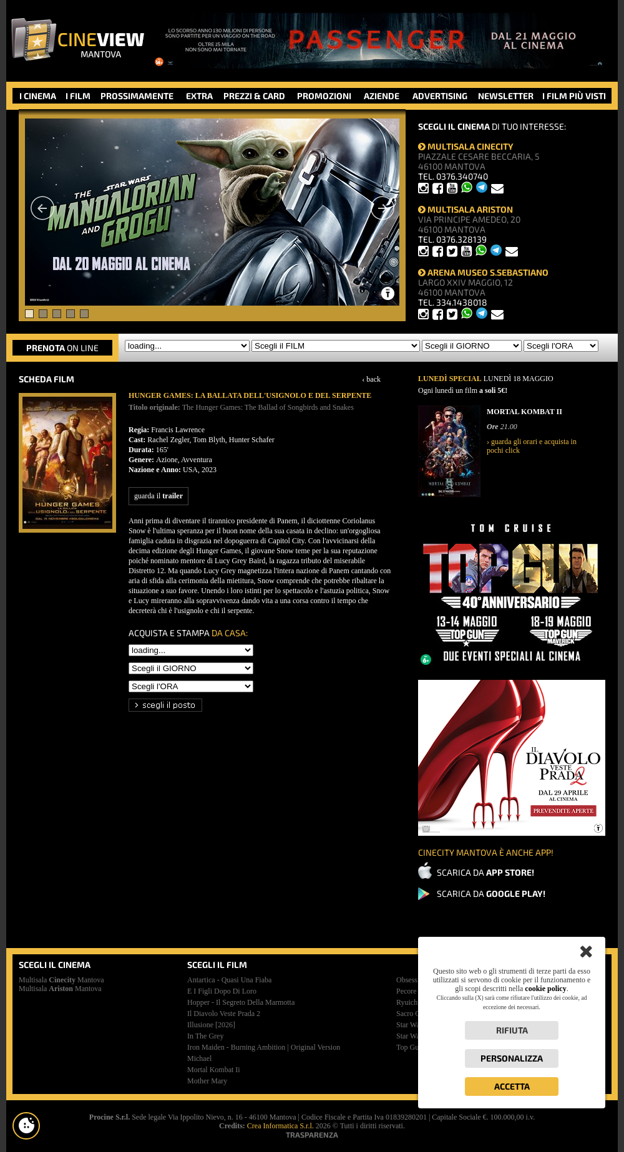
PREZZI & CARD (254, 95)
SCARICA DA (485, 872)
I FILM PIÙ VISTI (574, 95)
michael (199, 1058)
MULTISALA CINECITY (466, 146)
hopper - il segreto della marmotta (241, 1002)
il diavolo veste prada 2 (223, 1013)
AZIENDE (381, 95)
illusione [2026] (211, 1024)
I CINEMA (37, 95)
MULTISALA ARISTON (465, 209)
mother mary (207, 1081)
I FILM (78, 95)
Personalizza (511, 1058)
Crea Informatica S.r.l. (280, 1125)
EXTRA (199, 95)
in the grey (205, 1036)
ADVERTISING (439, 95)
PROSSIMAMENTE (136, 95)
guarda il (158, 495)
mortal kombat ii (213, 1069)
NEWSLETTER (506, 95)
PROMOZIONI (324, 95)
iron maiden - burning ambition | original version (263, 1047)
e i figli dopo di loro (221, 991)
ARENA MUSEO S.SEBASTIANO (483, 272)
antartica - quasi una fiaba (229, 979)
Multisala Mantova (61, 979)
